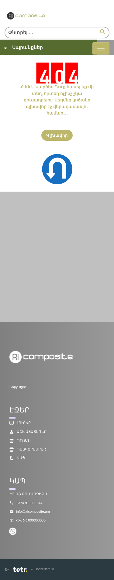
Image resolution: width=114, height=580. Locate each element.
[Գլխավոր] (57, 135)
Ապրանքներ (27, 47)
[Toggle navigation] (100, 48)
